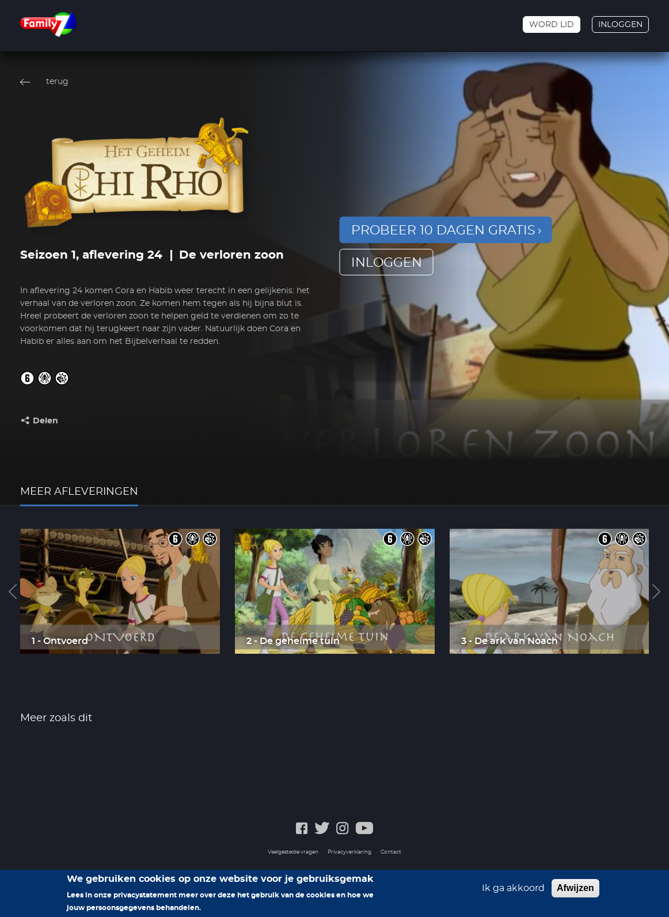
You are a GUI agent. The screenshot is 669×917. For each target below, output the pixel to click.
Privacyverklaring (349, 852)
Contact (391, 852)
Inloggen (620, 25)
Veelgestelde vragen (293, 852)
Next (656, 591)
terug (57, 82)
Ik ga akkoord (513, 891)
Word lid (551, 25)
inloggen (386, 262)
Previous (12, 591)
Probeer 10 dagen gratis (443, 230)
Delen (45, 421)
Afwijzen (575, 891)
